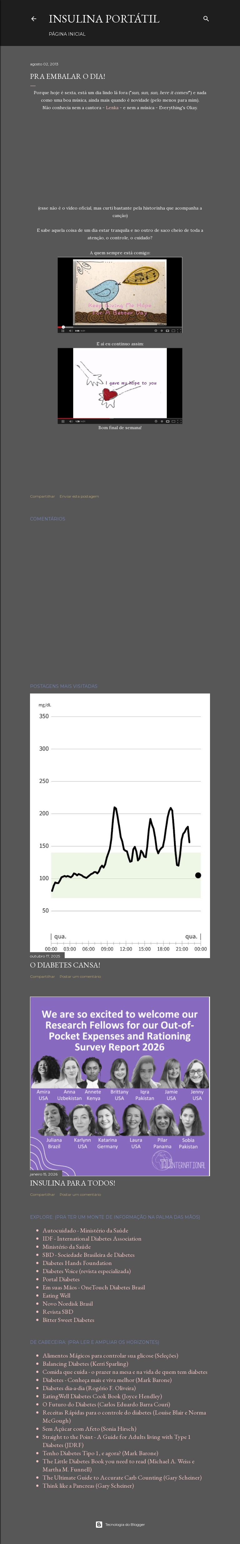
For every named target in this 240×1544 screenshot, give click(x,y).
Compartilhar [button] (42, 496)
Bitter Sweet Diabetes (68, 1320)
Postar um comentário (80, 976)
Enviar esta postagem (79, 496)
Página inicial (67, 34)
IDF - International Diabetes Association (92, 1238)
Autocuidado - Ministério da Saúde (85, 1230)
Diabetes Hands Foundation (77, 1263)
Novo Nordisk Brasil (67, 1303)
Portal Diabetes (61, 1279)
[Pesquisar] (206, 17)
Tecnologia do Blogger (120, 1524)
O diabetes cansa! (65, 965)
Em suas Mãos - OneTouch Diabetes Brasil (93, 1287)
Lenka (112, 107)
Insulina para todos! (72, 1183)
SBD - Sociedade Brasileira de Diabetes (88, 1255)
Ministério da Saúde (66, 1246)
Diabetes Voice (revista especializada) (86, 1271)
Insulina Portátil (104, 18)
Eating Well (56, 1295)
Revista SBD (57, 1312)
